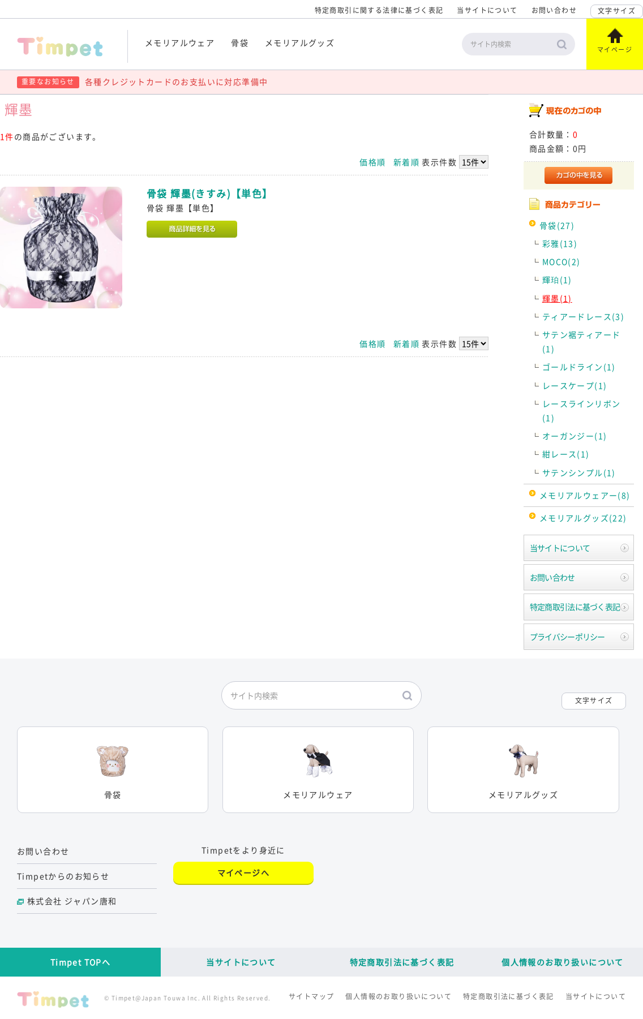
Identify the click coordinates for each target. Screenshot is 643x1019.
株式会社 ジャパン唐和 (72, 900)
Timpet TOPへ (80, 962)
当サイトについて (487, 10)
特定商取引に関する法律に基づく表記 (379, 10)
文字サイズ (617, 11)
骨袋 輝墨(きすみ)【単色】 (210, 193)
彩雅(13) (559, 243)
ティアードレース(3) (583, 316)
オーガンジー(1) (574, 435)
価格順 (372, 161)
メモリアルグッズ (300, 42)
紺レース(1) (566, 453)
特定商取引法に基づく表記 (575, 606)
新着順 (406, 161)
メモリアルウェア (180, 42)
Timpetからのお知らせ (63, 876)
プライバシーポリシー (567, 636)
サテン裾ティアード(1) (581, 341)
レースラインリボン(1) (581, 410)
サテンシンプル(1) (579, 472)
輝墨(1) (557, 298)
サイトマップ (311, 996)
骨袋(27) (557, 225)
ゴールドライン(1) (579, 366)
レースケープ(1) (574, 385)
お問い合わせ (554, 10)
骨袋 (239, 42)
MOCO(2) (561, 261)
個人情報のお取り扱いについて (562, 962)
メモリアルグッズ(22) (583, 517)
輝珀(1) (557, 279)
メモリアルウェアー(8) (585, 495)
